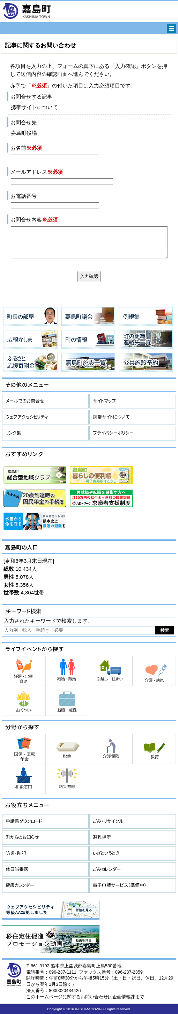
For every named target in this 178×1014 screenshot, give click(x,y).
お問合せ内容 (34, 220)
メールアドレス (36, 172)
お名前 (26, 148)
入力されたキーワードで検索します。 (48, 621)
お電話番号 (23, 196)
